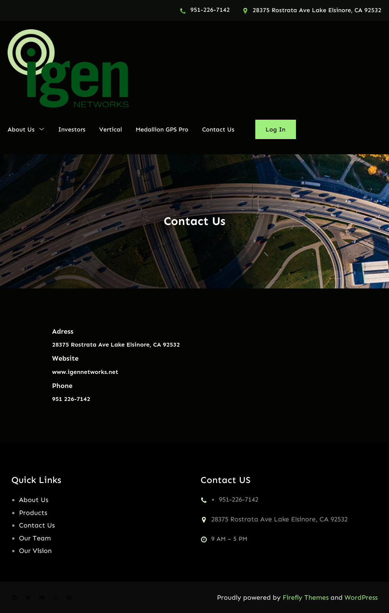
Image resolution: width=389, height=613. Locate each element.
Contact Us (37, 525)
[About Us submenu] (41, 129)
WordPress (361, 597)
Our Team (35, 538)
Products (33, 512)
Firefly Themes (306, 597)
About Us (33, 500)
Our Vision (35, 550)
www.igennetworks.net (85, 371)
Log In (275, 129)
